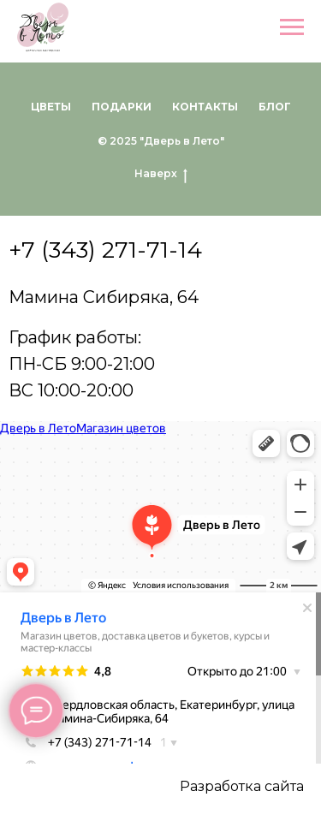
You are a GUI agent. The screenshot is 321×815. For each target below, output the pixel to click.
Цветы (51, 106)
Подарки (122, 106)
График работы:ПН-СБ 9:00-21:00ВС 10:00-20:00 (82, 364)
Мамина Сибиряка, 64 (104, 297)
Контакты (205, 106)
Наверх (160, 174)
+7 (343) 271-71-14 (105, 250)
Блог (275, 106)
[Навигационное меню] (292, 27)
